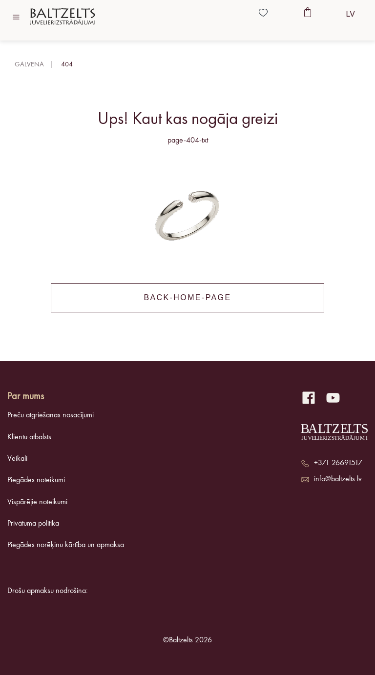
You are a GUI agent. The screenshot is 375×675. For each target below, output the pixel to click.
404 (67, 64)
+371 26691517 (338, 463)
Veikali (17, 459)
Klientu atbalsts (29, 437)
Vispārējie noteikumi (37, 502)
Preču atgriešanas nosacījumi (50, 415)
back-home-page (187, 297)
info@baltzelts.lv (338, 479)
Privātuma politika (33, 524)
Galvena (29, 64)
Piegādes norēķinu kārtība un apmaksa (65, 545)
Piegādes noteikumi (36, 480)
